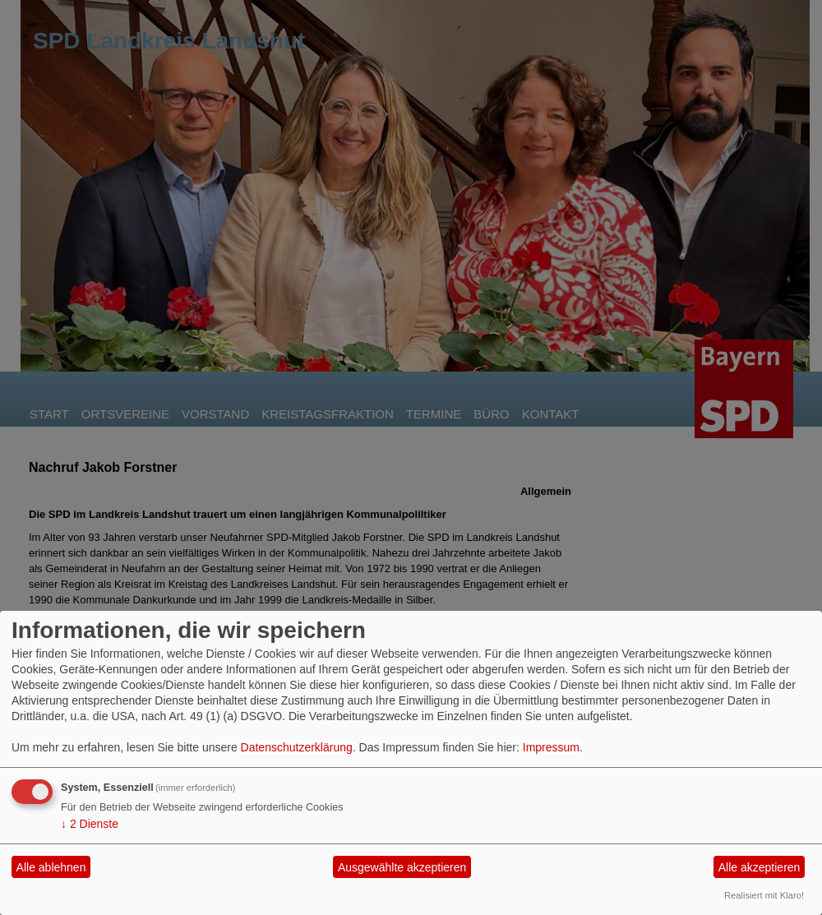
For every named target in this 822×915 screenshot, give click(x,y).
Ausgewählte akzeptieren (402, 867)
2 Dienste (89, 823)
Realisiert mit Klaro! (764, 895)
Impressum (551, 747)
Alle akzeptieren (759, 867)
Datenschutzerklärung (297, 747)
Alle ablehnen (51, 867)
